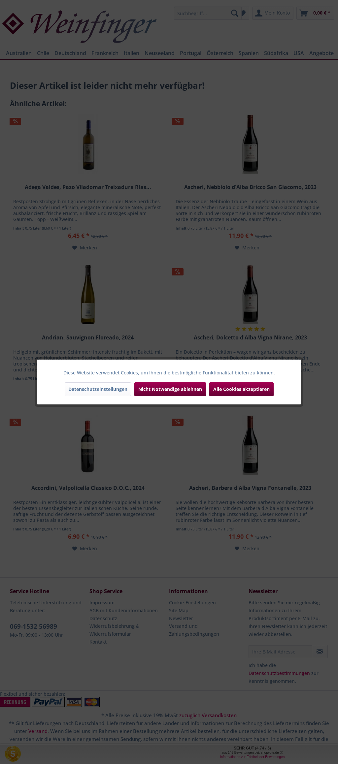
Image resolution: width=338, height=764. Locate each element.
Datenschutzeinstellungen (97, 389)
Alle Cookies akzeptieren (241, 389)
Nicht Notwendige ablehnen (170, 389)
